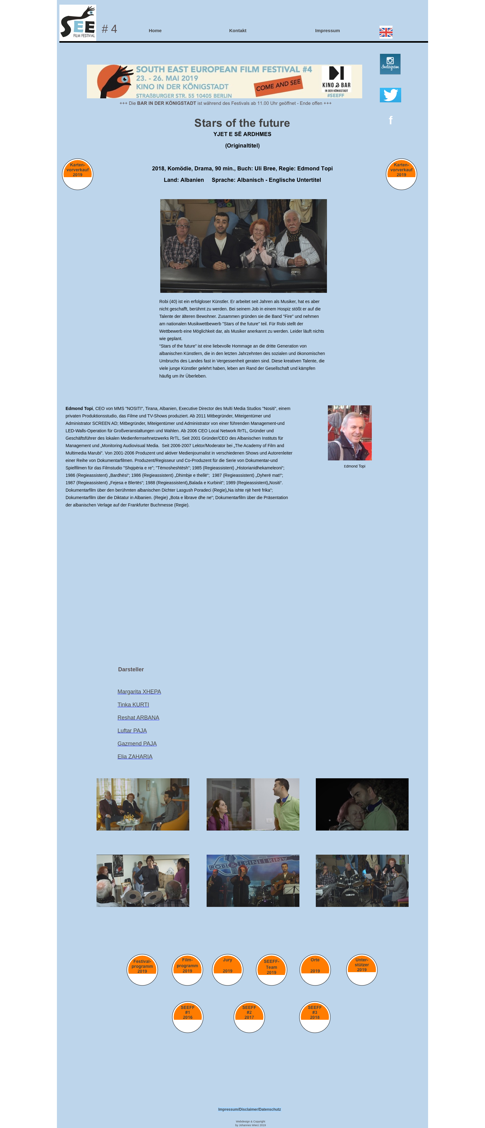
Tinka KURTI (133, 705)
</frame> (242, 577)
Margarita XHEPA (139, 692)
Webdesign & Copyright (250, 1121)
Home (155, 30)
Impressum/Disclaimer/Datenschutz (249, 1109)
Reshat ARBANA (138, 718)
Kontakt (238, 30)
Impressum (327, 30)
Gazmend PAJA (137, 744)
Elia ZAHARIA (135, 757)
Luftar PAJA (132, 731)
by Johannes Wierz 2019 (250, 1125)
